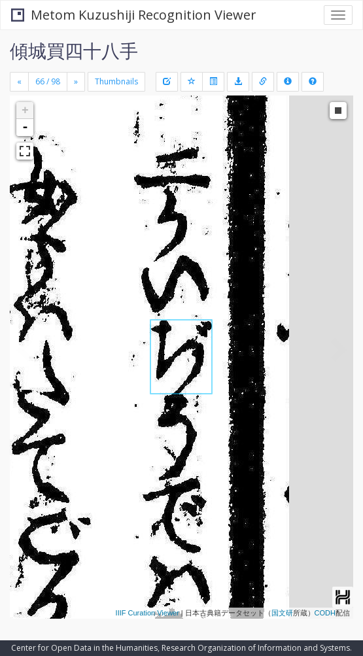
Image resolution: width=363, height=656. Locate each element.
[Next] (76, 82)
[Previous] (19, 82)
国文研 (282, 613)
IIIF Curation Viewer (147, 613)
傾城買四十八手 (74, 50)
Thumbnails (116, 81)
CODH (325, 613)
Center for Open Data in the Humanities (84, 647)
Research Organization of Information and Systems (256, 647)
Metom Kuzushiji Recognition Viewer (133, 15)
